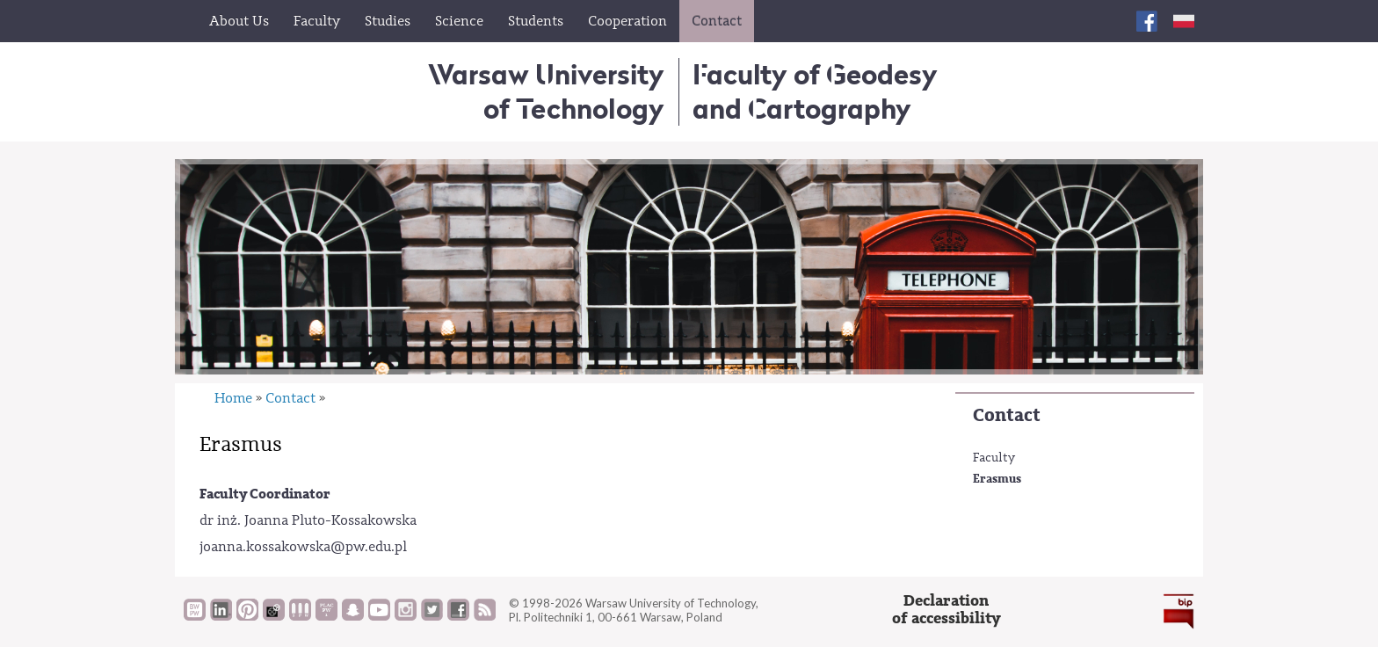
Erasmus (997, 478)
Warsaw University (546, 91)
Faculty (994, 458)
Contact (1007, 415)
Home (233, 398)
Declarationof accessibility (946, 609)
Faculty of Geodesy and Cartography (815, 91)
